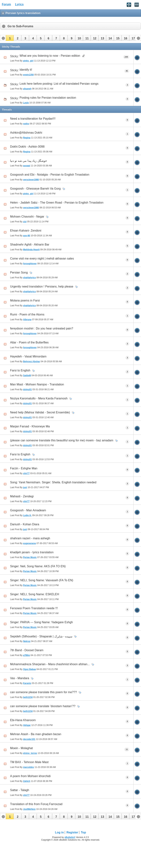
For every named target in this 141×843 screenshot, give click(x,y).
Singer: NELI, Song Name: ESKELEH (34, 594)
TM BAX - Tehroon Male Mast (29, 762)
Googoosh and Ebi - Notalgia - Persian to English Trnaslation (49, 174)
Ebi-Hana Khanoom (23, 720)
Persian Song (19, 272)
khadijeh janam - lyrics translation (32, 552)
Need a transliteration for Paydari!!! (32, 118)
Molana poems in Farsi (25, 300)
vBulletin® (69, 837)
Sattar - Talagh (19, 790)
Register (72, 832)
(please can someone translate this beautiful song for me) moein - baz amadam (61, 440)
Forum (6, 4)
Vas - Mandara (19, 678)
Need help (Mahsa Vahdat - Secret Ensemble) (40, 412)
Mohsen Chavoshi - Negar (27, 216)
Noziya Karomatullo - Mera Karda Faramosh (39, 398)
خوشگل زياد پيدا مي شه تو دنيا (28, 160)
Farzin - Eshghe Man (23, 468)
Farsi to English (20, 370)
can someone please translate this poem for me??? (43, 692)
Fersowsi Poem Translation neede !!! (34, 608)
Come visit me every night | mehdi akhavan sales (42, 258)
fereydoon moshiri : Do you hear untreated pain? (41, 328)
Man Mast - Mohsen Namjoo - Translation (37, 384)
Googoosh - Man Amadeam (28, 510)
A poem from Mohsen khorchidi (30, 776)
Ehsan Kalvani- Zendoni (25, 230)
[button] (10, 38)
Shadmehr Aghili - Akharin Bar (29, 244)
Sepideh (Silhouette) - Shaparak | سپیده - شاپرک (41, 636)
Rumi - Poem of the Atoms (27, 314)
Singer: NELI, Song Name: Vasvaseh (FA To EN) (41, 580)
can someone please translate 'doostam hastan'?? (42, 706)
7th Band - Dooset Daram (26, 650)
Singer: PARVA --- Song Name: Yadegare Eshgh (41, 622)
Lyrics (19, 4)
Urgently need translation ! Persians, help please (41, 286)
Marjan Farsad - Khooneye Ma (30, 426)
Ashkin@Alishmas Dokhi (26, 132)
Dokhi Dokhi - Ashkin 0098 (27, 146)
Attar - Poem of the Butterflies (29, 342)
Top (83, 832)
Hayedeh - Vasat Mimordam (28, 356)
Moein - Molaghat (21, 748)
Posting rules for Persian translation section (48, 97)
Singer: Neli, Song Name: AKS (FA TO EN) (38, 566)
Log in (59, 832)
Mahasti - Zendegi (22, 496)
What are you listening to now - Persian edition (50, 55)
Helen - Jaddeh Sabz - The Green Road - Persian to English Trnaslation (56, 202)
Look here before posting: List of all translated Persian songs (59, 83)
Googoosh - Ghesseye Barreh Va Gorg (35, 188)
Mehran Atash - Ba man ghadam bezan (35, 734)
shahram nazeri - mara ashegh (30, 538)
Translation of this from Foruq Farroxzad (36, 804)
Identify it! (26, 69)
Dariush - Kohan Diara (24, 524)
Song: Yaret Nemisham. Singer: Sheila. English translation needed (53, 482)
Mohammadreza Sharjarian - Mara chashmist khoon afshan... (50, 664)
